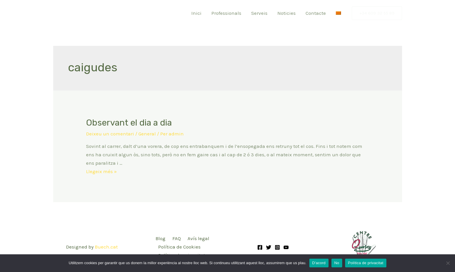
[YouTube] (286, 247)
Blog (160, 238)
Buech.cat (106, 247)
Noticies (286, 13)
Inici (196, 13)
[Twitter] (268, 247)
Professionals (226, 13)
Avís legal (198, 238)
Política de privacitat (365, 263)
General (147, 134)
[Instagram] (277, 247)
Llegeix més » (101, 171)
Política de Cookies (179, 247)
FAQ (176, 238)
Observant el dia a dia (129, 122)
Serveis (259, 13)
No (336, 263)
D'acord (319, 263)
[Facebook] (260, 247)
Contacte (316, 13)
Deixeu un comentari (110, 134)
